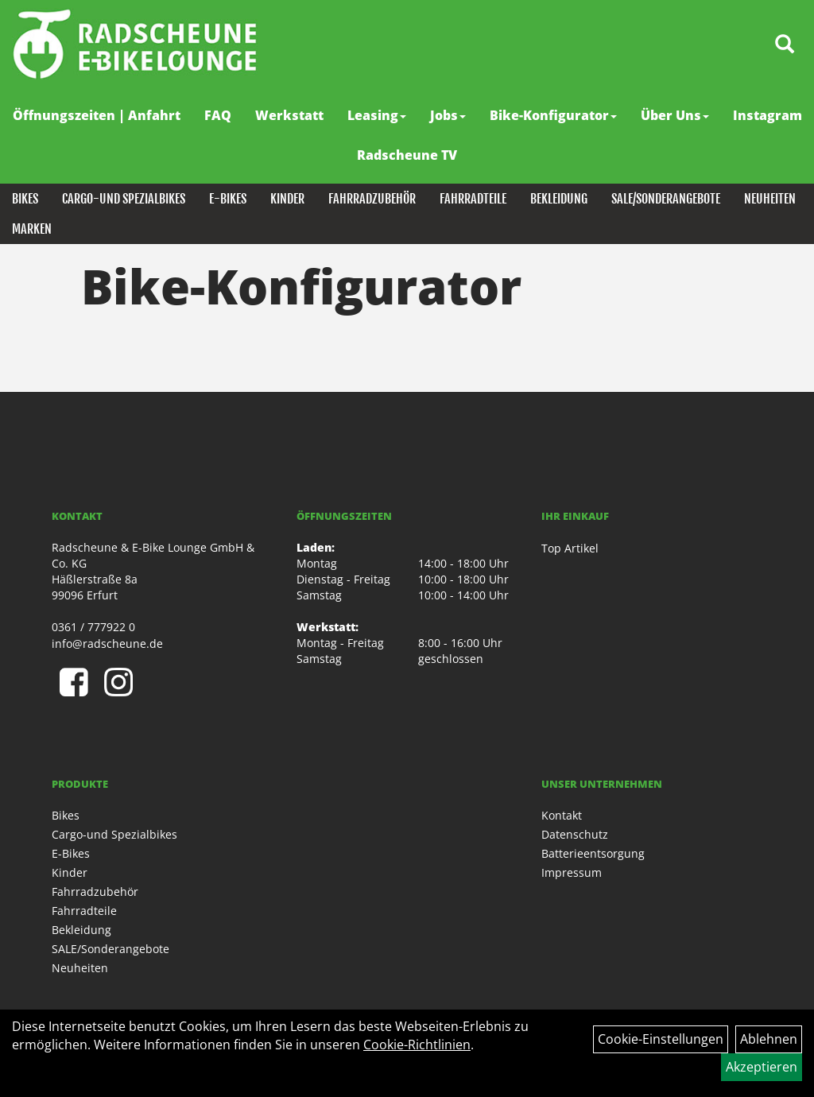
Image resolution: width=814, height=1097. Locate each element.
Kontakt (561, 815)
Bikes (25, 199)
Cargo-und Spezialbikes (123, 199)
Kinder (287, 199)
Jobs (448, 115)
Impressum (571, 872)
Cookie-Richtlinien (417, 1044)
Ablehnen (768, 1039)
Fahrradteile (473, 199)
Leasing (376, 115)
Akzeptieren (761, 1067)
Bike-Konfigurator (553, 115)
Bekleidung (558, 199)
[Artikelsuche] (784, 45)
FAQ (217, 115)
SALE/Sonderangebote (665, 199)
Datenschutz (574, 834)
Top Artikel (570, 548)
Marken (32, 229)
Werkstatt (289, 115)
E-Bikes (227, 199)
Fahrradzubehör (372, 199)
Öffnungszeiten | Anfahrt (96, 115)
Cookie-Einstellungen (660, 1039)
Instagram (767, 115)
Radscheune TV (407, 155)
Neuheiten (770, 199)
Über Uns (675, 115)
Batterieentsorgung (593, 853)
